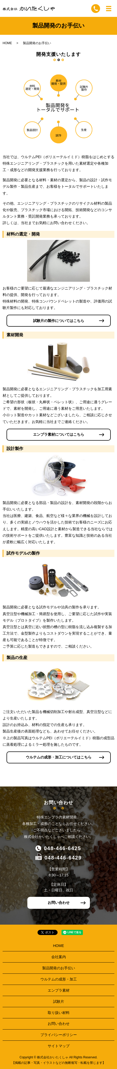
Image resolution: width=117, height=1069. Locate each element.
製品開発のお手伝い (58, 968)
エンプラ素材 (59, 990)
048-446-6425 (62, 848)
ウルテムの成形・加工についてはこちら (58, 757)
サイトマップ (59, 1046)
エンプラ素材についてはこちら (58, 434)
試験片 (58, 1001)
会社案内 (58, 957)
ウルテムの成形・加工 (58, 979)
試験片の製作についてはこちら (58, 321)
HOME (7, 43)
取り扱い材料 (59, 1013)
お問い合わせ (59, 902)
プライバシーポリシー (58, 1035)
